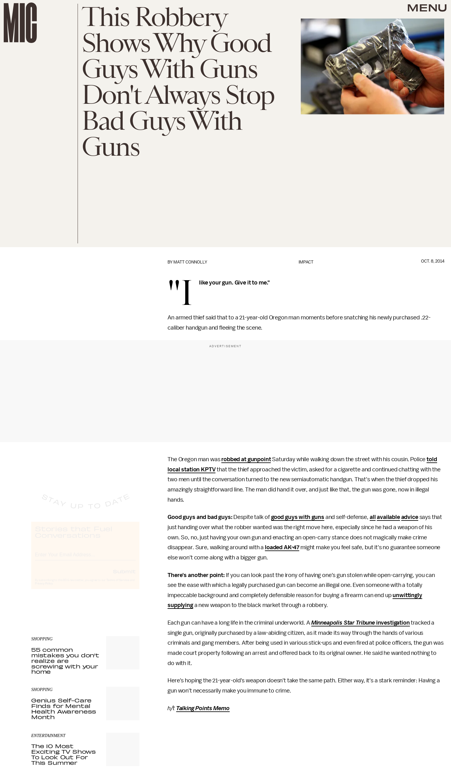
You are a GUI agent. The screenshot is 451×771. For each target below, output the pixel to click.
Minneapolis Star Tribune (343, 623)
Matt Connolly (190, 262)
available (388, 517)
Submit (124, 577)
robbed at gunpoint (246, 459)
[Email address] (85, 559)
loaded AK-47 (282, 547)
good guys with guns (297, 517)
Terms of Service (117, 585)
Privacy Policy (44, 589)
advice (409, 517)
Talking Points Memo (203, 708)
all (373, 517)
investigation (392, 623)
